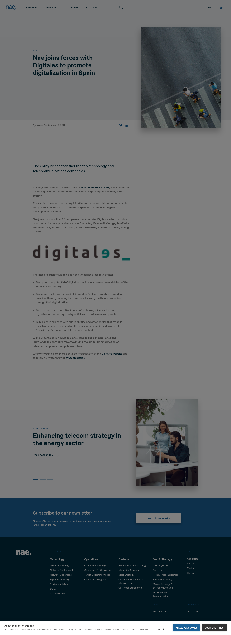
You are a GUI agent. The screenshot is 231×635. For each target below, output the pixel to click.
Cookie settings (214, 628)
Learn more (159, 629)
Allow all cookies (186, 628)
